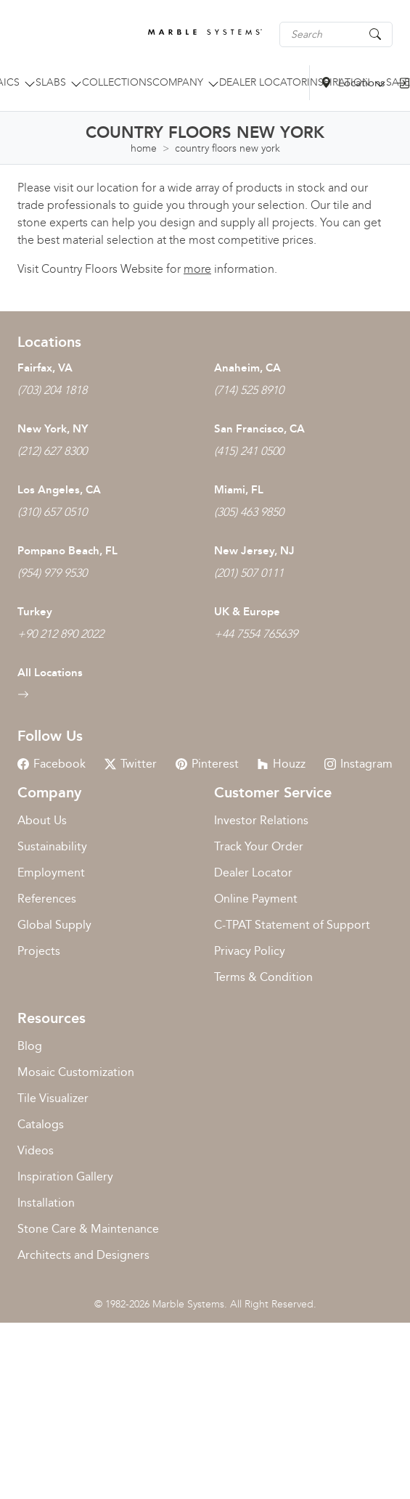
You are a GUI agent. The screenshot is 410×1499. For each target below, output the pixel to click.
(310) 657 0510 (52, 512)
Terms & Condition (263, 977)
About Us (42, 820)
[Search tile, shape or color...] (336, 34)
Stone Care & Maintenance (88, 1229)
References (46, 898)
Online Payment (256, 898)
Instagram (358, 764)
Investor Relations (261, 820)
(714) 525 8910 (249, 390)
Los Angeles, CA (59, 489)
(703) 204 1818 (52, 390)
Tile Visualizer (53, 1098)
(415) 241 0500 (249, 451)
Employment (51, 872)
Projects (38, 951)
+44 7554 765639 (256, 634)
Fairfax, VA (45, 367)
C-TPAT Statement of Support (292, 925)
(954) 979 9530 (52, 573)
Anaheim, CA (247, 367)
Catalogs (40, 1124)
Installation (46, 1203)
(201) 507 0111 (249, 573)
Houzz (281, 764)
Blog (29, 1046)
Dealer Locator (253, 872)
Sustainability (52, 846)
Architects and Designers (83, 1255)
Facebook (51, 764)
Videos (35, 1150)
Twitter (130, 764)
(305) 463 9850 (249, 512)
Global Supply (54, 925)
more (197, 269)
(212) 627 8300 (52, 451)
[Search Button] (375, 33)
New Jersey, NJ (254, 550)
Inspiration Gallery (65, 1176)
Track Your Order (258, 846)
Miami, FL (238, 489)
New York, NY (52, 428)
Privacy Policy (249, 951)
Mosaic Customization (75, 1072)
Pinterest (207, 764)
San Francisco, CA (259, 428)
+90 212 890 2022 (60, 634)
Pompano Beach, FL (67, 550)
